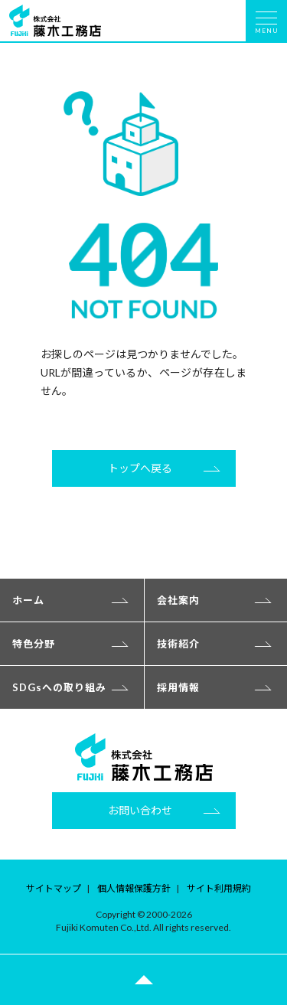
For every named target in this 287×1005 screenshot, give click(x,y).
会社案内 (178, 600)
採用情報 (178, 687)
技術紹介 (178, 644)
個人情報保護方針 (134, 888)
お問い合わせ (140, 810)
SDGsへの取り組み (59, 687)
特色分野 (33, 644)
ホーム (28, 600)
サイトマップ (53, 888)
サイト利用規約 (219, 888)
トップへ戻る (140, 468)
